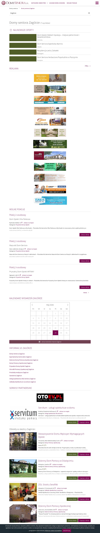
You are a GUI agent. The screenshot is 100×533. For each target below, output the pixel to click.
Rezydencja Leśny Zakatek (47, 50)
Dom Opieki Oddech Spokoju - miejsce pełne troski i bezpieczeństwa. (58, 36)
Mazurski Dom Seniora (18, 245)
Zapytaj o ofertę (84, 422)
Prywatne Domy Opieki (22, 225)
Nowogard (40, 53)
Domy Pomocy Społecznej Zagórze (20, 363)
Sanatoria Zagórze (15, 375)
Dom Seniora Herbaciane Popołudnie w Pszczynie (57, 57)
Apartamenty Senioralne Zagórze (20, 357)
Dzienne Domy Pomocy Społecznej (55, 466)
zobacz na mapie (28, 223)
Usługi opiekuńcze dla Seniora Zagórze (22, 379)
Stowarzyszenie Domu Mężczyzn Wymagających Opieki (61, 435)
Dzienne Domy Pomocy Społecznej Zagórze (23, 360)
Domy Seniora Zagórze (17, 354)
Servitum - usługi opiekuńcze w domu (56, 407)
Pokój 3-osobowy (17, 267)
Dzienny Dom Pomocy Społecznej (54, 505)
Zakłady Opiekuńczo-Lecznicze (54, 490)
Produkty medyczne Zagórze (18, 372)
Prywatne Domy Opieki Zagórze (19, 366)
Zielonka (39, 40)
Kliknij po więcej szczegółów (53, 530)
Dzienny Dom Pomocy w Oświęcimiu (55, 460)
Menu (97, 3)
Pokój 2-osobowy (17, 214)
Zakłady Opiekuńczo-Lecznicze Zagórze (22, 382)
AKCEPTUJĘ (66, 530)
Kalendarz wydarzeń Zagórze (25, 298)
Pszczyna (40, 60)
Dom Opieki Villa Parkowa (19, 219)
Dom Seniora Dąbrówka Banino (50, 44)
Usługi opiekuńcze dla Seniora (53, 413)
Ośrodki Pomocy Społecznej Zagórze (21, 369)
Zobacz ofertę (85, 235)
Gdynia (39, 47)
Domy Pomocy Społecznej (52, 443)
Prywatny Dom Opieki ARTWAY (21, 271)
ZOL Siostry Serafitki (48, 484)
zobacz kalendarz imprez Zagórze (51, 342)
